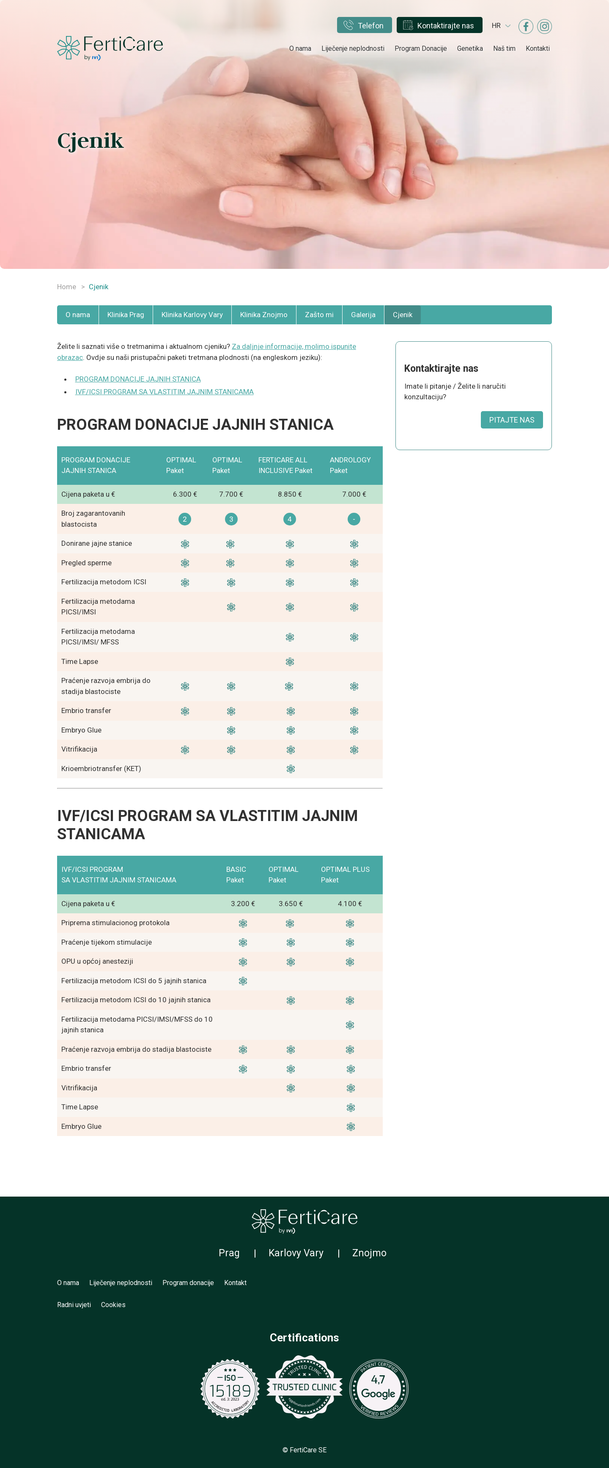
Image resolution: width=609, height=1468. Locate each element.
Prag (229, 1253)
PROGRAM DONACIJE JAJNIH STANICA (138, 379)
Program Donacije (421, 48)
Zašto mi (319, 314)
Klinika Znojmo (264, 314)
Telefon (371, 25)
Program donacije (188, 1283)
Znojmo (369, 1253)
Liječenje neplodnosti (352, 48)
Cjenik (402, 314)
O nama (300, 48)
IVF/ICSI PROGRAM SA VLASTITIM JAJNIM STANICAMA (164, 391)
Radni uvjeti (74, 1305)
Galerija (363, 314)
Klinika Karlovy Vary (192, 314)
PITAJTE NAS (512, 419)
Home (66, 286)
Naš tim (504, 48)
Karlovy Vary (296, 1253)
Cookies (113, 1305)
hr (496, 25)
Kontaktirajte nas (445, 25)
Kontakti (538, 48)
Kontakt (235, 1283)
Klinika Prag (125, 314)
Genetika (470, 48)
